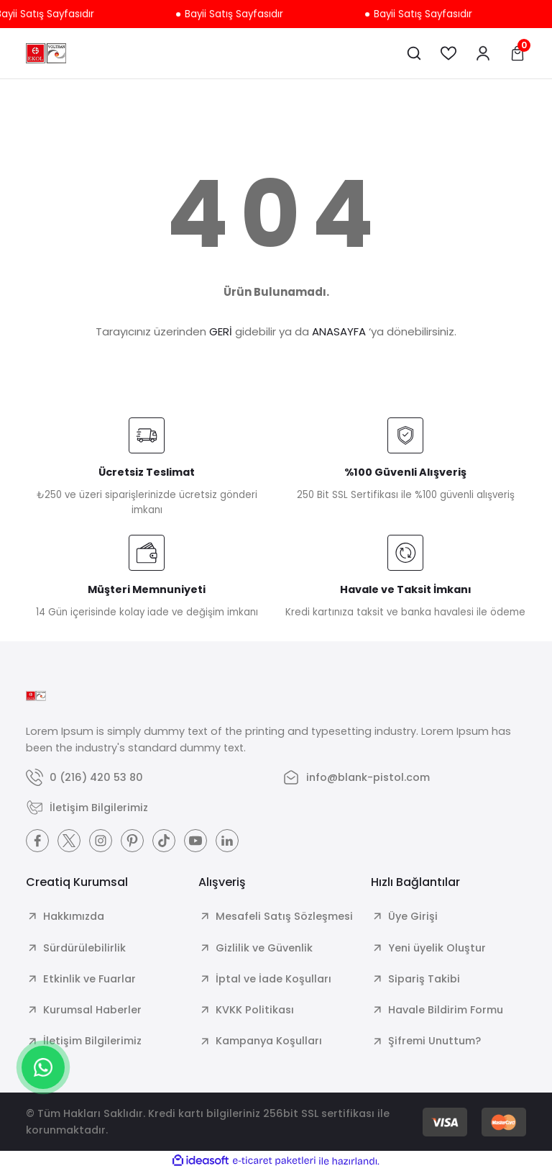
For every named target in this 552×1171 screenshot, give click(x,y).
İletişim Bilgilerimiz (92, 1041)
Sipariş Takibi (424, 979)
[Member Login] (483, 53)
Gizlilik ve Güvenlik (264, 948)
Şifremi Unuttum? (434, 1041)
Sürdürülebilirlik (84, 948)
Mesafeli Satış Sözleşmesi (284, 916)
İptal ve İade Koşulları (273, 979)
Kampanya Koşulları (269, 1041)
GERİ (220, 331)
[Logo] (46, 53)
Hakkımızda (73, 916)
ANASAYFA (339, 331)
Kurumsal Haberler (92, 1010)
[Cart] (517, 53)
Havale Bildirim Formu (445, 1010)
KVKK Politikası (255, 1010)
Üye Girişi (413, 916)
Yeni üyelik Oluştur (437, 948)
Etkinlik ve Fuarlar (89, 979)
